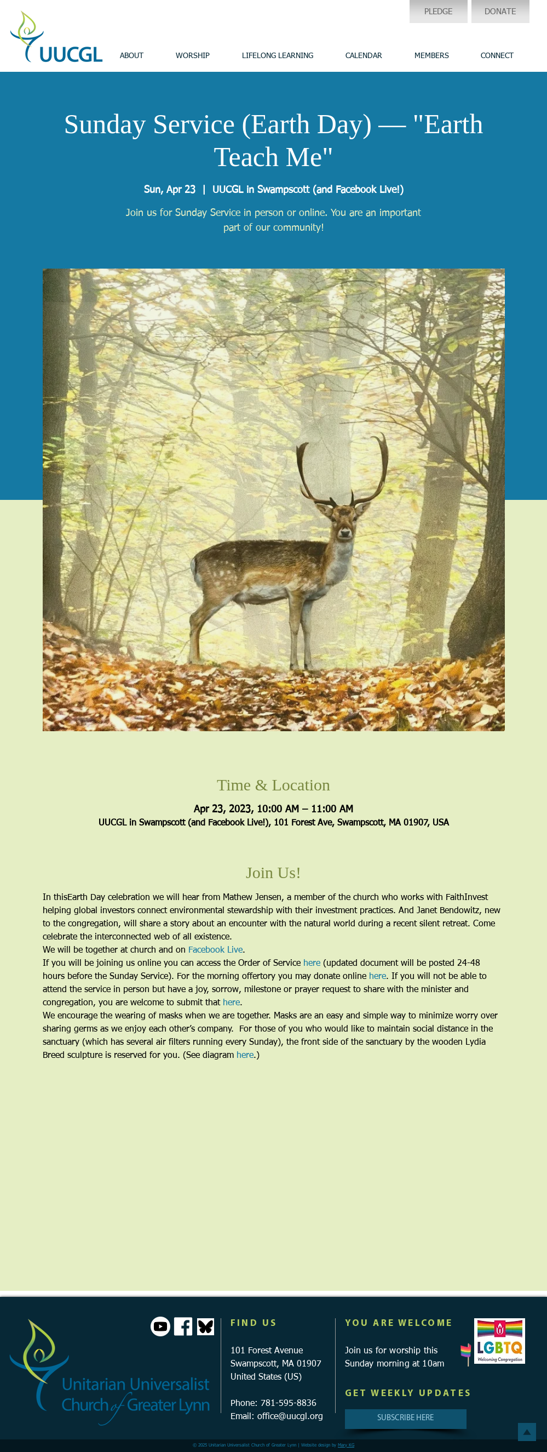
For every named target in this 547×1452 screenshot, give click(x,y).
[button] (132, 56)
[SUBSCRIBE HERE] (406, 1419)
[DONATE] (500, 11)
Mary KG (346, 1445)
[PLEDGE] (439, 11)
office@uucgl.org (290, 1417)
